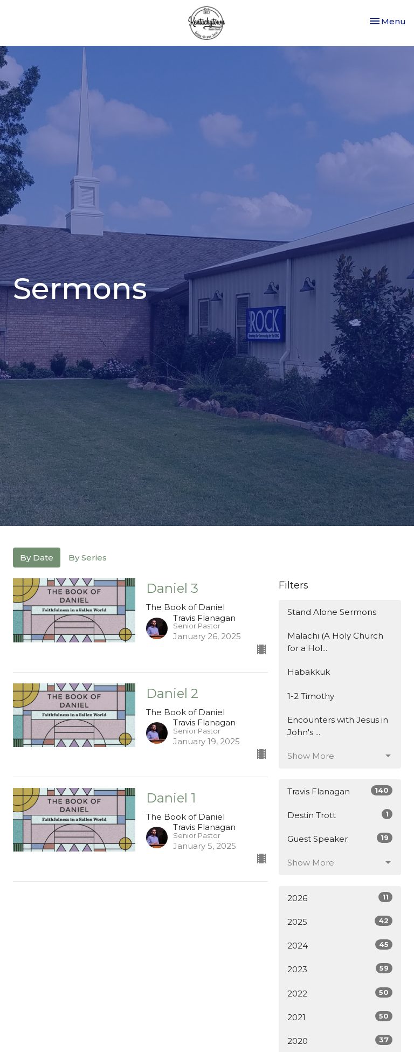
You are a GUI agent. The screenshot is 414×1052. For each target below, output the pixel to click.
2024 (339, 945)
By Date (36, 557)
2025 (339, 921)
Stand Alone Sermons (331, 612)
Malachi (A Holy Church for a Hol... (335, 642)
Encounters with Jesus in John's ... (337, 726)
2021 (339, 1016)
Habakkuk (308, 672)
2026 (339, 897)
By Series (87, 557)
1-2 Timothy (310, 696)
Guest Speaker (339, 838)
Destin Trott (339, 814)
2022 (339, 993)
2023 (339, 968)
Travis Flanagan (339, 791)
